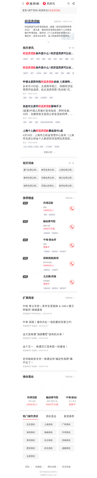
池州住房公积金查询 (33, 186)
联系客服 (66, 467)
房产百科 (32, 10)
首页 (24, 10)
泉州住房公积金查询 (68, 186)
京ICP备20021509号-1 (48, 472)
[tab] (30, 417)
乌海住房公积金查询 (50, 178)
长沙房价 (48, 440)
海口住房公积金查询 (68, 178)
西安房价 (31, 448)
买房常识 (43, 10)
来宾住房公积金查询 (50, 170)
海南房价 (48, 432)
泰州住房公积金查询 (33, 178)
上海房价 (48, 424)
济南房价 (66, 440)
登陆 (27, 467)
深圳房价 (31, 432)
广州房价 (66, 424)
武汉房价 (48, 448)
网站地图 (52, 467)
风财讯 (51, 3)
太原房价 (31, 456)
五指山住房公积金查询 (51, 186)
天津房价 (66, 432)
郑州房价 (31, 440)
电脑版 (38, 467)
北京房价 (31, 424)
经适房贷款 (54, 10)
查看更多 (69, 198)
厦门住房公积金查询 (33, 170)
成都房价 (66, 448)
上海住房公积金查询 (68, 170)
